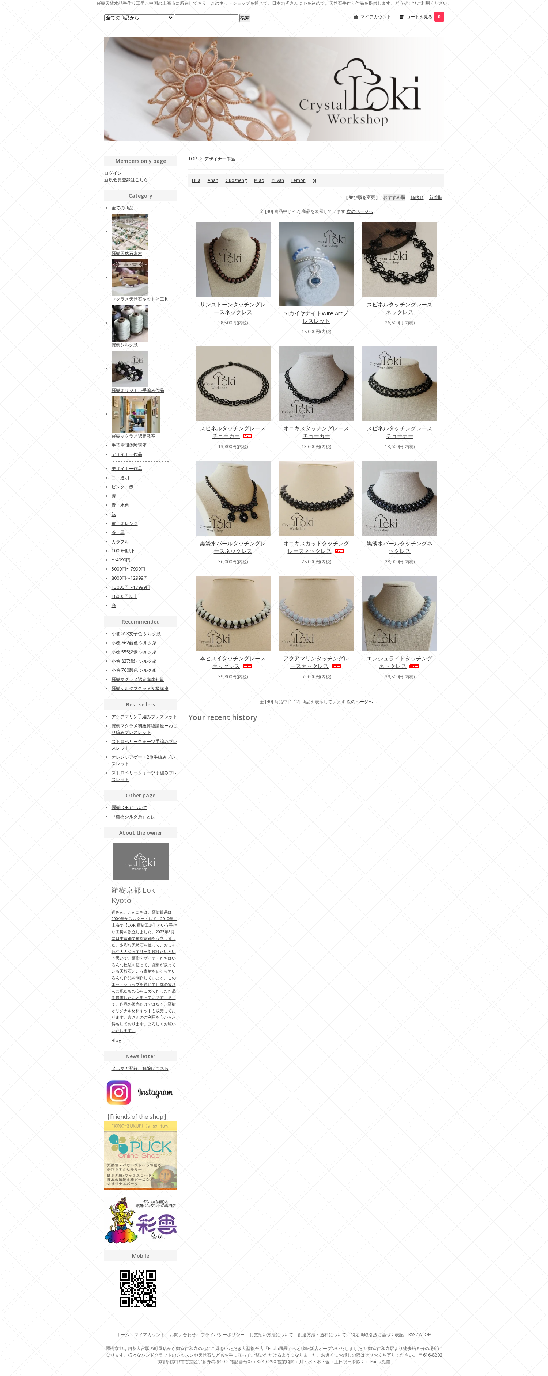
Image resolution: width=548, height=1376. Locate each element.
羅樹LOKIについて (129, 807)
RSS (411, 1334)
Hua (196, 180)
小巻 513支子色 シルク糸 (136, 633)
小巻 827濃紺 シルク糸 (134, 661)
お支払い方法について (271, 1334)
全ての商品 (122, 208)
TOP (192, 159)
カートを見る (425, 17)
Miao (259, 180)
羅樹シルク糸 (125, 345)
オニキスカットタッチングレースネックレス (316, 547)
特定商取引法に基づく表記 (377, 1334)
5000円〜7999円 (128, 569)
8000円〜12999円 (130, 578)
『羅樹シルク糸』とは (133, 816)
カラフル (120, 541)
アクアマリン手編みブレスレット (144, 716)
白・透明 (120, 477)
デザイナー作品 (219, 159)
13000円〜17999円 (131, 587)
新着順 (435, 197)
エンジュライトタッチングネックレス (399, 662)
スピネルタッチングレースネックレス (399, 308)
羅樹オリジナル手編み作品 (138, 390)
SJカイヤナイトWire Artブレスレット (316, 316)
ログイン (113, 173)
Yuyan (278, 180)
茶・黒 (118, 532)
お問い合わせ (183, 1334)
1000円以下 (123, 551)
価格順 (417, 197)
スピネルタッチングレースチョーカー (233, 431)
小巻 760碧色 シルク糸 (134, 670)
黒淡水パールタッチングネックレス (399, 547)
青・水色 (120, 505)
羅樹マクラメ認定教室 (133, 436)
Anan (213, 180)
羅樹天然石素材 (127, 253)
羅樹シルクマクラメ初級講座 (140, 688)
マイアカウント (375, 17)
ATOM (425, 1334)
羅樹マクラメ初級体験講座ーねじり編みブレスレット (144, 729)
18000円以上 (124, 596)
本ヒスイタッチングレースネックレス (233, 662)
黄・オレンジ (125, 523)
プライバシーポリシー (223, 1334)
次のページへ (360, 211)
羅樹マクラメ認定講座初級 (138, 679)
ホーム (122, 1334)
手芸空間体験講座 (129, 445)
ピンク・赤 (122, 487)
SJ (314, 180)
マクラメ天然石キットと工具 (140, 299)
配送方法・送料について (322, 1334)
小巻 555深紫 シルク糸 (134, 652)
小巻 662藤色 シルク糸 (134, 643)
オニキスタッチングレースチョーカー (316, 431)
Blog (116, 1040)
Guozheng (236, 180)
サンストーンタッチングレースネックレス (233, 308)
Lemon (298, 180)
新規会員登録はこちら (126, 179)
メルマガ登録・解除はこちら (140, 1068)
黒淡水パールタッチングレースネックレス (233, 547)
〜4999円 (121, 560)
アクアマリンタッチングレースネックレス (316, 662)
